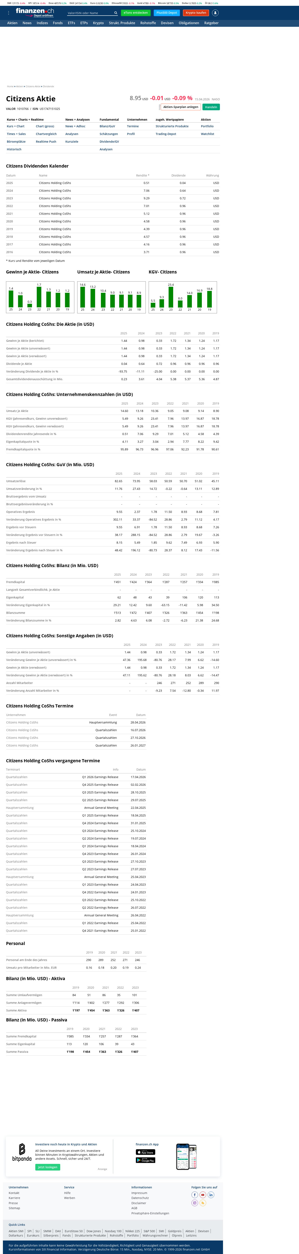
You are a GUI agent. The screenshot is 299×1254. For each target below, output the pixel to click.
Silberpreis (51, 1235)
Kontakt (14, 1193)
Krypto (98, 23)
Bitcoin (162, 3)
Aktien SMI (16, 1231)
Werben (69, 1198)
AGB (134, 1208)
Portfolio (207, 126)
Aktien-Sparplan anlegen (180, 107)
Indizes (42, 23)
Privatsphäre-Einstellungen (150, 1213)
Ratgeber (211, 23)
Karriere (14, 1198)
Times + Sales (16, 134)
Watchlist (207, 134)
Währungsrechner (155, 1235)
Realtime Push (46, 141)
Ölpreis (177, 1235)
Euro (93, 3)
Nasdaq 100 (113, 1231)
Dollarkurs (16, 1235)
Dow (51, 3)
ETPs (84, 23)
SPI (30, 3)
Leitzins (191, 1235)
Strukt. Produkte (122, 23)
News (27, 23)
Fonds (58, 23)
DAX (72, 3)
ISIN (35, 108)
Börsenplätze (16, 141)
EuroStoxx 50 (74, 1231)
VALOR (11, 108)
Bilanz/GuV (107, 126)
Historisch (14, 149)
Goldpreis (174, 1231)
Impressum (139, 1193)
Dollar (185, 3)
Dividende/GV (109, 141)
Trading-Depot (166, 134)
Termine (133, 126)
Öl (206, 3)
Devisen (167, 23)
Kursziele (71, 141)
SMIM (47, 1231)
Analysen (71, 134)
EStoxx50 (117, 3)
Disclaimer (138, 1203)
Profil (131, 134)
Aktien (12, 23)
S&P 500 (149, 1231)
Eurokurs (33, 1235)
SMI (9, 3)
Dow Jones (94, 1231)
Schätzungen (109, 134)
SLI (37, 1231)
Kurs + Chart (16, 126)
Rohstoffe (148, 23)
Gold (139, 3)
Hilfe (67, 1193)
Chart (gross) (45, 126)
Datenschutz (140, 1198)
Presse (13, 1203)
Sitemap (14, 1208)
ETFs (71, 23)
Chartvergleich (46, 134)
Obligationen (189, 23)
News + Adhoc (75, 126)
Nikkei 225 (132, 1231)
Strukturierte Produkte (172, 126)
